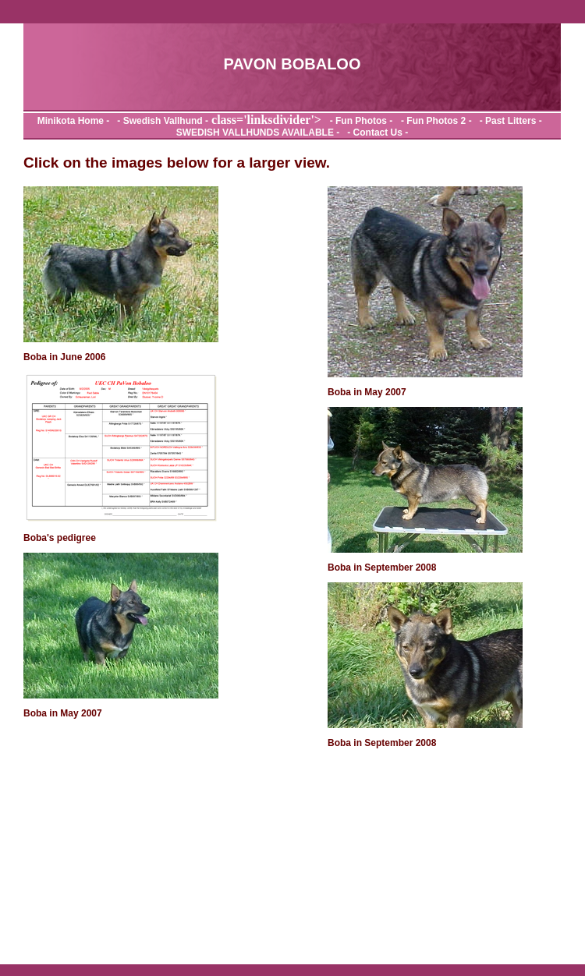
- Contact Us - (375, 132)
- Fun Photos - (358, 120)
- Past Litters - (509, 120)
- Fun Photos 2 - (434, 120)
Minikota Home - (74, 120)
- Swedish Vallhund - (160, 120)
